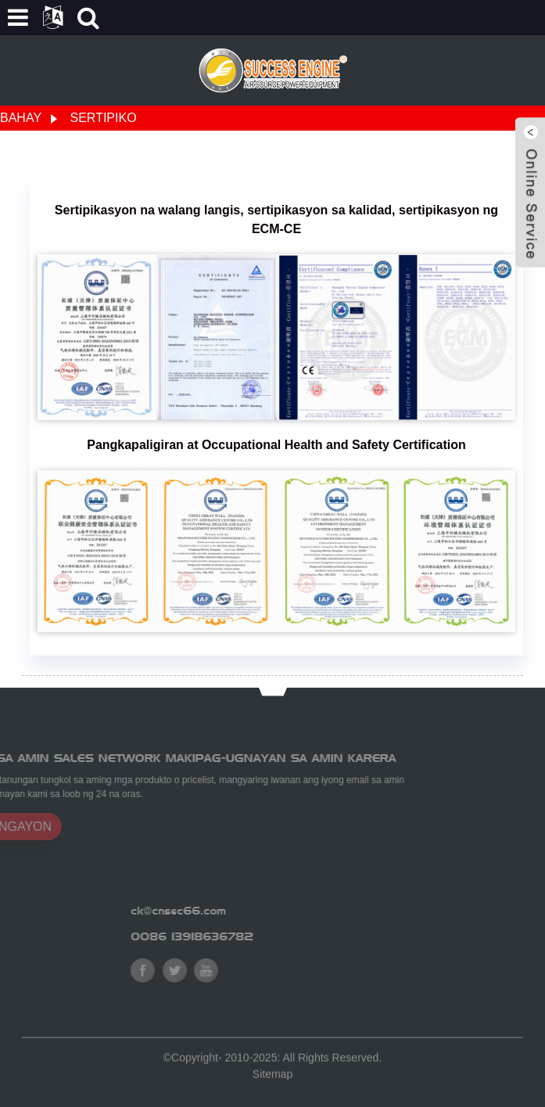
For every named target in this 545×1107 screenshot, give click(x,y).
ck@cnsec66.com (235, 910)
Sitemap (272, 1080)
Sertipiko (103, 117)
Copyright (194, 1064)
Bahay (20, 117)
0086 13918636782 (249, 936)
